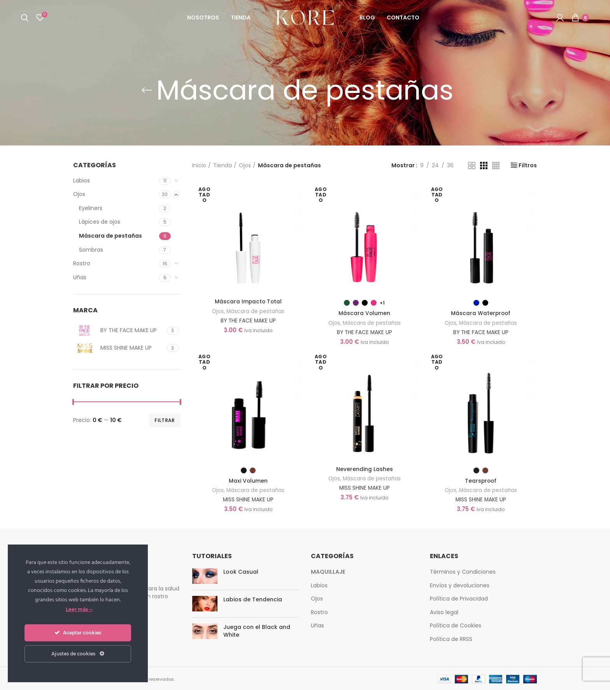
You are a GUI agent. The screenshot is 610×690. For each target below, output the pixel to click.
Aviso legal (444, 611)
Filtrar (164, 420)
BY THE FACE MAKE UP (248, 320)
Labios (81, 180)
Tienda (222, 165)
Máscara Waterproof (480, 313)
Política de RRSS (451, 638)
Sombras (91, 250)
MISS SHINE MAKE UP (248, 498)
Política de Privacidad (459, 598)
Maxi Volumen (248, 480)
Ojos (79, 194)
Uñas (79, 277)
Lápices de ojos (99, 222)
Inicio (199, 165)
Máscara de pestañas (110, 236)
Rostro (81, 263)
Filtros (528, 165)
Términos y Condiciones (463, 571)
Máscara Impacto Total (248, 301)
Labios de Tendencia (252, 598)
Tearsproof (481, 480)
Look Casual (240, 571)
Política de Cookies (455, 625)
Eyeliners (90, 208)
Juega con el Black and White (256, 630)
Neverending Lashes (364, 469)
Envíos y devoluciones (459, 584)
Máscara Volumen (364, 313)
